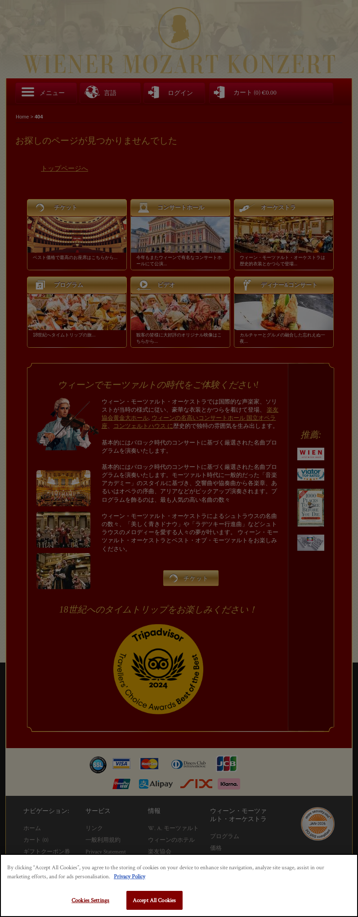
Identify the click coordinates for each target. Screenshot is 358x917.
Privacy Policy (129, 876)
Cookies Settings (90, 900)
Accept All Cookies (154, 900)
